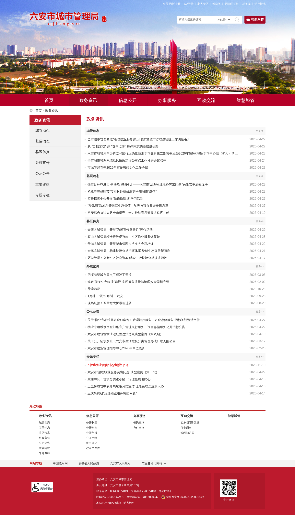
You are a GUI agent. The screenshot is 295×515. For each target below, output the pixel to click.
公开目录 (91, 437)
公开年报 (91, 432)
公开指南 (91, 427)
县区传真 (42, 152)
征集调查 (186, 427)
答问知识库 (187, 432)
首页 (48, 100)
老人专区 (202, 3)
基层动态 (42, 141)
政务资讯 (88, 100)
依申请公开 (93, 443)
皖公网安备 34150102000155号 (183, 497)
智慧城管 (246, 100)
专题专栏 (42, 195)
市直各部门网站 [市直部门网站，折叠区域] (152, 463)
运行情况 (260, 3)
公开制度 (91, 422)
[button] (216, 3)
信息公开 (128, 100)
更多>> (260, 131)
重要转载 (42, 184)
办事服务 (167, 100)
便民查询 (138, 422)
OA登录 (189, 3)
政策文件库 (93, 448)
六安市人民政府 (120, 463)
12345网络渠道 (190, 422)
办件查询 (138, 427)
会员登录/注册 (171, 3)
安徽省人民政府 (88, 463)
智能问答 (255, 19)
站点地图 (129, 502)
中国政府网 (60, 463)
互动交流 (206, 100)
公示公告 (42, 174)
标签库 (246, 3)
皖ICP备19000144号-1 (110, 497)
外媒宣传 (42, 163)
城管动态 (42, 130)
